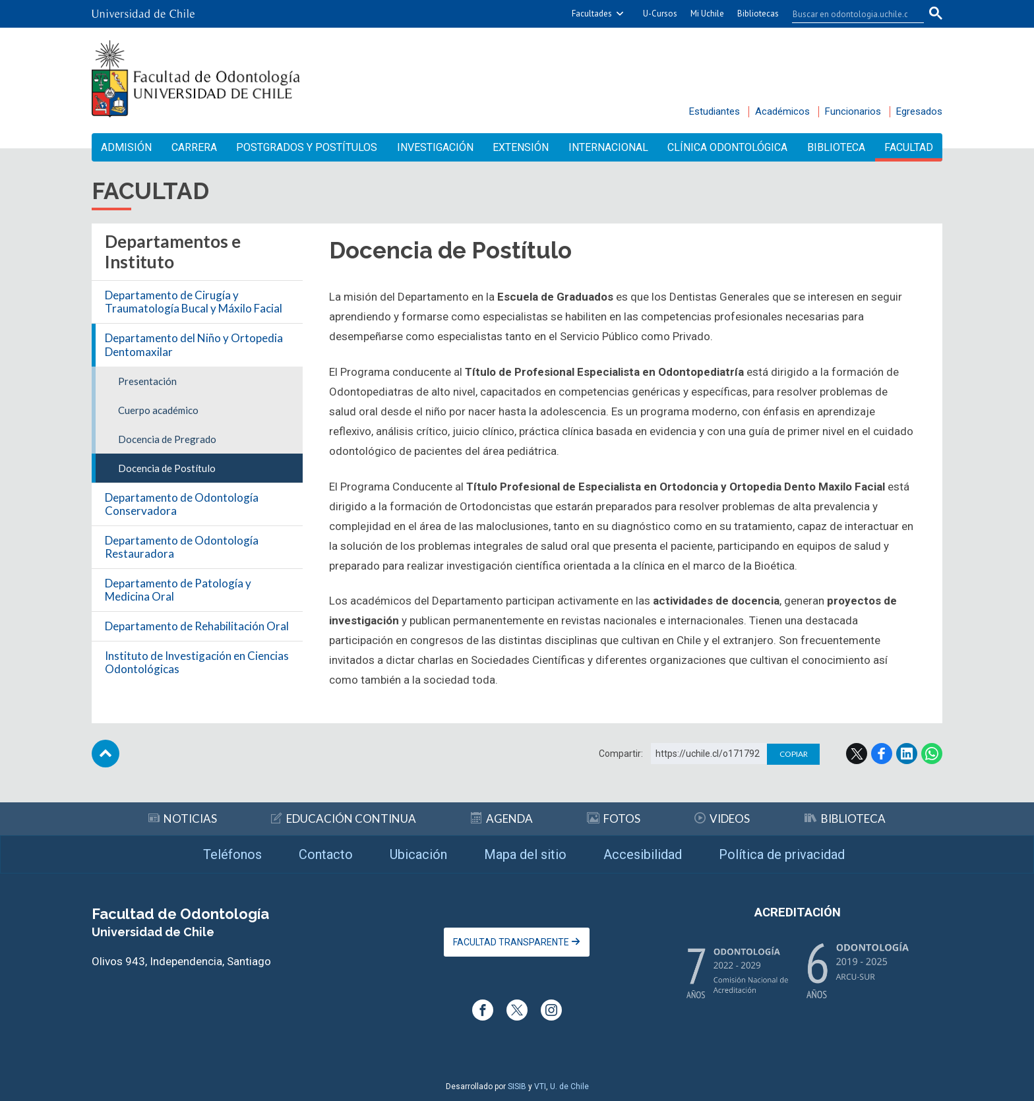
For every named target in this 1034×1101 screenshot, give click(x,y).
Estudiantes (714, 111)
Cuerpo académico (158, 410)
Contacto (326, 854)
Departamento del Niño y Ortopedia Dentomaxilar (194, 344)
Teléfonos (232, 854)
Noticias (182, 818)
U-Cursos (660, 13)
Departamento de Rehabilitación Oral (197, 626)
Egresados (919, 111)
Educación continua (343, 818)
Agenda (502, 818)
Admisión (126, 147)
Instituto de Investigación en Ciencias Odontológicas (197, 662)
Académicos (782, 111)
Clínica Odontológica (727, 147)
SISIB (517, 1086)
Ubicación (418, 854)
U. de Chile (569, 1086)
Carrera (194, 147)
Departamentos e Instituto (173, 251)
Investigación (435, 147)
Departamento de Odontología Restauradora (181, 546)
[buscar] (850, 14)
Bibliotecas (758, 13)
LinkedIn (907, 753)
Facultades (592, 13)
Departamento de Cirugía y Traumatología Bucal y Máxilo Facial (193, 301)
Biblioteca (836, 147)
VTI (540, 1086)
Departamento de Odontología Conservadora (181, 504)
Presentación (147, 381)
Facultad (908, 147)
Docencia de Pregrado (167, 439)
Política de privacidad (782, 854)
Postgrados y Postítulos (306, 147)
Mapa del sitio (525, 854)
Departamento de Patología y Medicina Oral (178, 589)
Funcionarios (853, 111)
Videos (722, 818)
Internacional (608, 147)
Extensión (521, 147)
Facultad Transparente (516, 942)
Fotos (613, 818)
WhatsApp (931, 753)
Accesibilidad (642, 854)
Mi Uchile (707, 13)
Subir (105, 753)
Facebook (881, 753)
